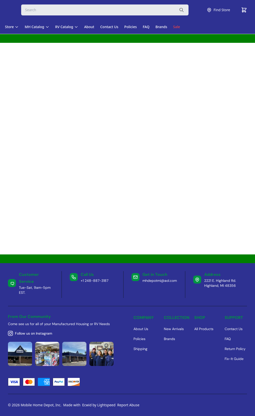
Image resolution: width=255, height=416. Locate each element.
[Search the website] (182, 10)
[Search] (105, 9)
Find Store (218, 9)
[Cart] (244, 10)
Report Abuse (128, 405)
